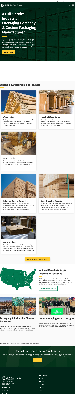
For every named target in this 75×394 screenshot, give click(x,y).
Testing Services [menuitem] (65, 1)
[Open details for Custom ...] (18, 151)
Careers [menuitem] (72, 1)
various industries (21, 41)
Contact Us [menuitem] (5, 391)
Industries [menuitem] (41, 381)
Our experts (28, 44)
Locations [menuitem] (41, 384)
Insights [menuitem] (57, 1)
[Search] (69, 5)
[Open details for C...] (18, 235)
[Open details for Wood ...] (18, 109)
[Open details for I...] (56, 109)
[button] (73, 4)
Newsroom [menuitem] (51, 1)
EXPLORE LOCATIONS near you (48, 288)
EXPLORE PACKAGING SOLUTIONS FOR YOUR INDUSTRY (15, 336)
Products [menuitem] (41, 378)
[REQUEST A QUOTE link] (8, 52)
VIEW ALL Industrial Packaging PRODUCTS (37, 259)
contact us (38, 359)
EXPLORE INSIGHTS (45, 330)
